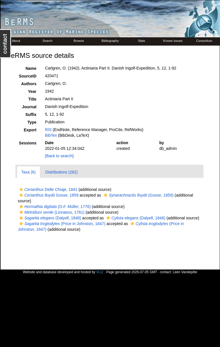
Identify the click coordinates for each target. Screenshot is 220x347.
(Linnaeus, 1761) (51, 212)
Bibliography (110, 40)
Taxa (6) (28, 172)
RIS (48, 129)
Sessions (27, 143)
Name (31, 68)
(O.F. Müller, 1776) (54, 206)
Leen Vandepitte (185, 272)
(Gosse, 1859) (138, 195)
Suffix (30, 114)
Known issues (173, 40)
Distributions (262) (61, 172)
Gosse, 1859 (48, 195)
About (16, 40)
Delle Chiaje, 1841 (48, 189)
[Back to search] (59, 156)
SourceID (27, 76)
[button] (21, 189)
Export (30, 130)
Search (47, 40)
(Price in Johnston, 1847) (61, 223)
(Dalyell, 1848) (49, 218)
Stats (141, 40)
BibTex (51, 135)
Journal (29, 107)
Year (32, 91)
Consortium (204, 40)
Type (31, 122)
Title (32, 99)
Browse (79, 40)
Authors (28, 83)
